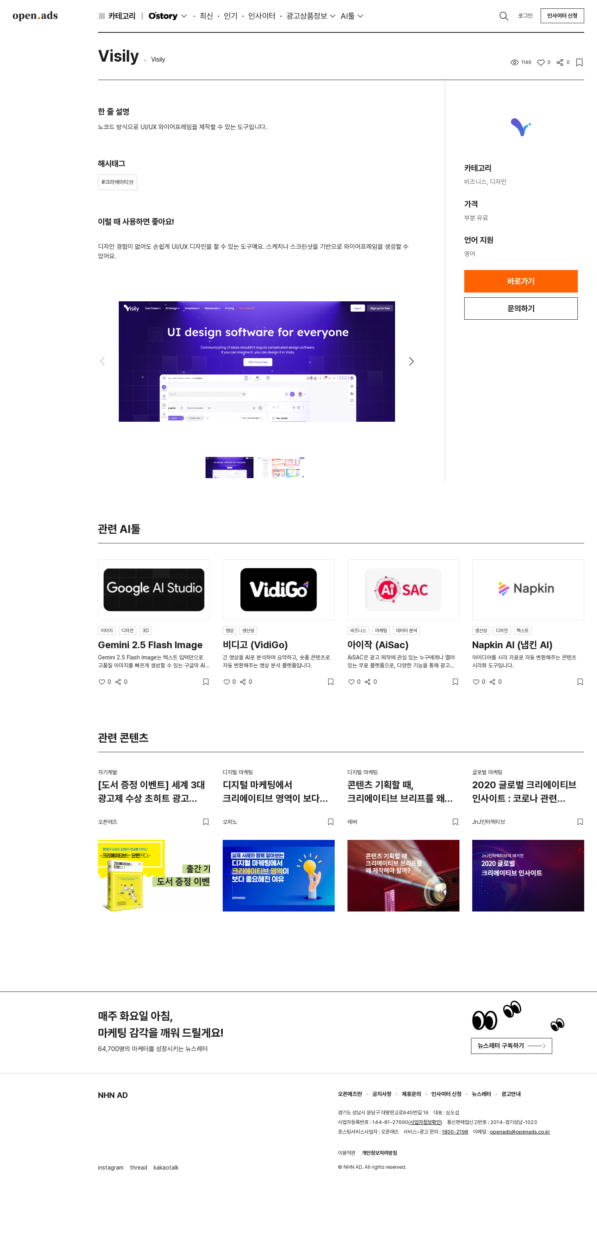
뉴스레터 (481, 1094)
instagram (111, 1167)
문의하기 (521, 308)
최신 (206, 16)
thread (138, 1167)
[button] (411, 361)
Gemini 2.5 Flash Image (150, 645)
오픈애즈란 (350, 1094)
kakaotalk (166, 1167)
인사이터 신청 (562, 15)
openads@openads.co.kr (520, 1132)
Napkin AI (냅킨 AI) (512, 645)
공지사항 (381, 1094)
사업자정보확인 (425, 1122)
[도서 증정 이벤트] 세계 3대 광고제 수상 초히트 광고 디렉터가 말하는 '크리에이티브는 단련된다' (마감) (151, 793)
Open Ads (35, 16)
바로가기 (521, 281)
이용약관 (346, 1153)
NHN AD (113, 1095)
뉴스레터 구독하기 (511, 1046)
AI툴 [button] (348, 16)
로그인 (525, 15)
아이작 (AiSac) (378, 645)
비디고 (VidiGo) (255, 645)
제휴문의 (411, 1094)
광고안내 (511, 1094)
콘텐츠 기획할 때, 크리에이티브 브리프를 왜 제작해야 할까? (396, 793)
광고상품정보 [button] (306, 16)
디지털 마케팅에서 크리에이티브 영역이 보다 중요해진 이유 (271, 793)
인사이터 (262, 16)
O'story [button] (169, 16)
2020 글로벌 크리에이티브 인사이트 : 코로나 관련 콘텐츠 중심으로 (524, 793)
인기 (231, 16)
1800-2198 (455, 1132)
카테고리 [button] (117, 16)
